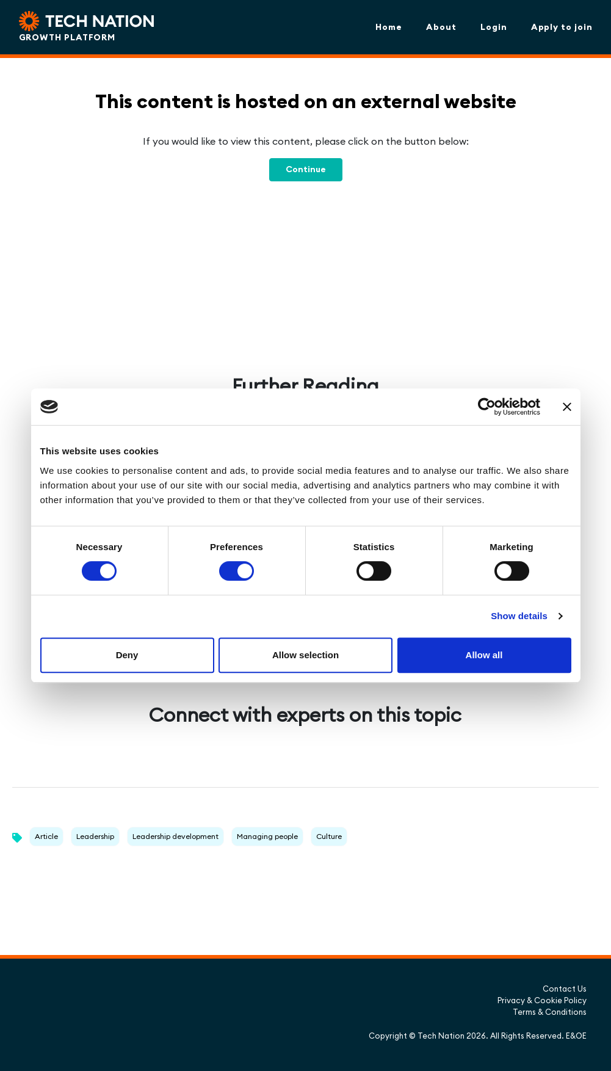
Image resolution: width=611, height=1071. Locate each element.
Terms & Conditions (550, 1012)
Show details (519, 616)
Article (46, 836)
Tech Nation (441, 1035)
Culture (329, 836)
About (441, 26)
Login (493, 26)
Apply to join (562, 26)
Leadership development (175, 836)
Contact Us (565, 988)
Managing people (267, 836)
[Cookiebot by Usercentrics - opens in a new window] (486, 407)
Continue (306, 169)
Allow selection (305, 655)
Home (388, 26)
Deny (127, 655)
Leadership (95, 836)
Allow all (484, 655)
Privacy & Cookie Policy (542, 1000)
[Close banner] (567, 406)
